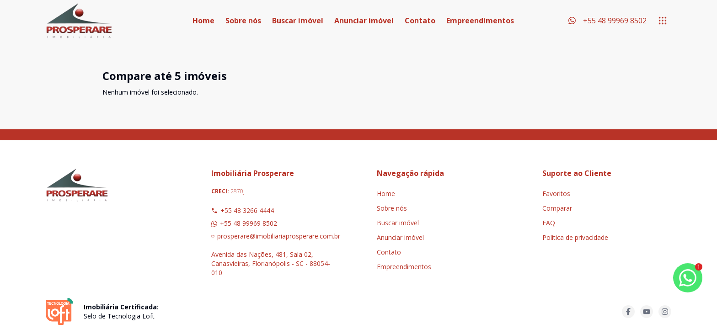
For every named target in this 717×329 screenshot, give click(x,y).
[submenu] (662, 20)
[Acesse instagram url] (664, 311)
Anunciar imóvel (364, 21)
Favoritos (556, 193)
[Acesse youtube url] (646, 311)
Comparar (557, 208)
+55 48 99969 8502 (244, 223)
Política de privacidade (575, 237)
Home (203, 21)
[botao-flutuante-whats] (687, 277)
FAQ (548, 222)
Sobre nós (243, 21)
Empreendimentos (480, 21)
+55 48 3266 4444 (242, 210)
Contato (420, 21)
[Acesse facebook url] (628, 311)
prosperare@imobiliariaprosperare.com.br (275, 236)
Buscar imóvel (297, 21)
